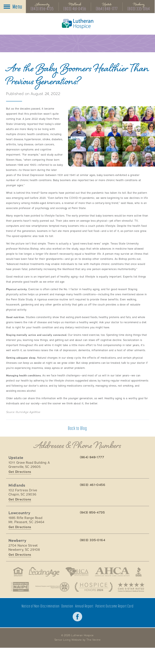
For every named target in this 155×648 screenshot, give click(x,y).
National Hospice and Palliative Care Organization (52, 587)
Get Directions (19, 472)
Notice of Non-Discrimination (41, 606)
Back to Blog (77, 428)
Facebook (77, 617)
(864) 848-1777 (107, 8)
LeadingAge (44, 572)
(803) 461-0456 (75, 8)
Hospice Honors (94, 587)
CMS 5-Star (131, 587)
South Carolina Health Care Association (77, 572)
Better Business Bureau (139, 572)
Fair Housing (18, 572)
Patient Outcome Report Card (114, 606)
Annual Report (84, 606)
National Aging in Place (20, 587)
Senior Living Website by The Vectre (77, 640)
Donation (67, 606)
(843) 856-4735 (42, 8)
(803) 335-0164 (139, 8)
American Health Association (112, 572)
